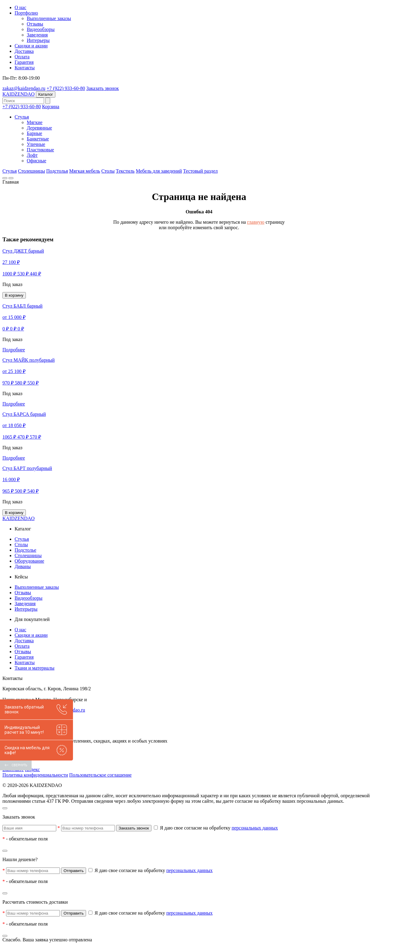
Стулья (22, 116)
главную (256, 222)
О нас (20, 7)
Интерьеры (38, 40)
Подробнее (13, 349)
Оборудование (29, 561)
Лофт (32, 155)
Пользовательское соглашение (100, 775)
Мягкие (35, 122)
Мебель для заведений (159, 171)
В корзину (14, 295)
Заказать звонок (102, 88)
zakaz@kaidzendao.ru (23, 88)
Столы (108, 171)
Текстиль (125, 171)
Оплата (22, 56)
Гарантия (24, 62)
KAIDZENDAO (18, 94)
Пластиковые (40, 149)
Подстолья (57, 171)
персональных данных (255, 827)
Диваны (23, 566)
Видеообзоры (41, 29)
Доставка (24, 51)
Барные (34, 133)
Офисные (36, 160)
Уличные (36, 144)
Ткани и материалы (34, 668)
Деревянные (39, 127)
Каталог (45, 94)
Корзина (50, 106)
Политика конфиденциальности (35, 775)
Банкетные (38, 138)
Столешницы (31, 171)
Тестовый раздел (200, 171)
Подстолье (25, 550)
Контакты (25, 67)
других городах (104, 699)
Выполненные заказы (49, 18)
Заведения (37, 34)
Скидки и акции (31, 45)
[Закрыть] (4, 808)
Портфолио (26, 13)
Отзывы (35, 23)
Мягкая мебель (84, 171)
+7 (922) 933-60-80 (66, 88)
